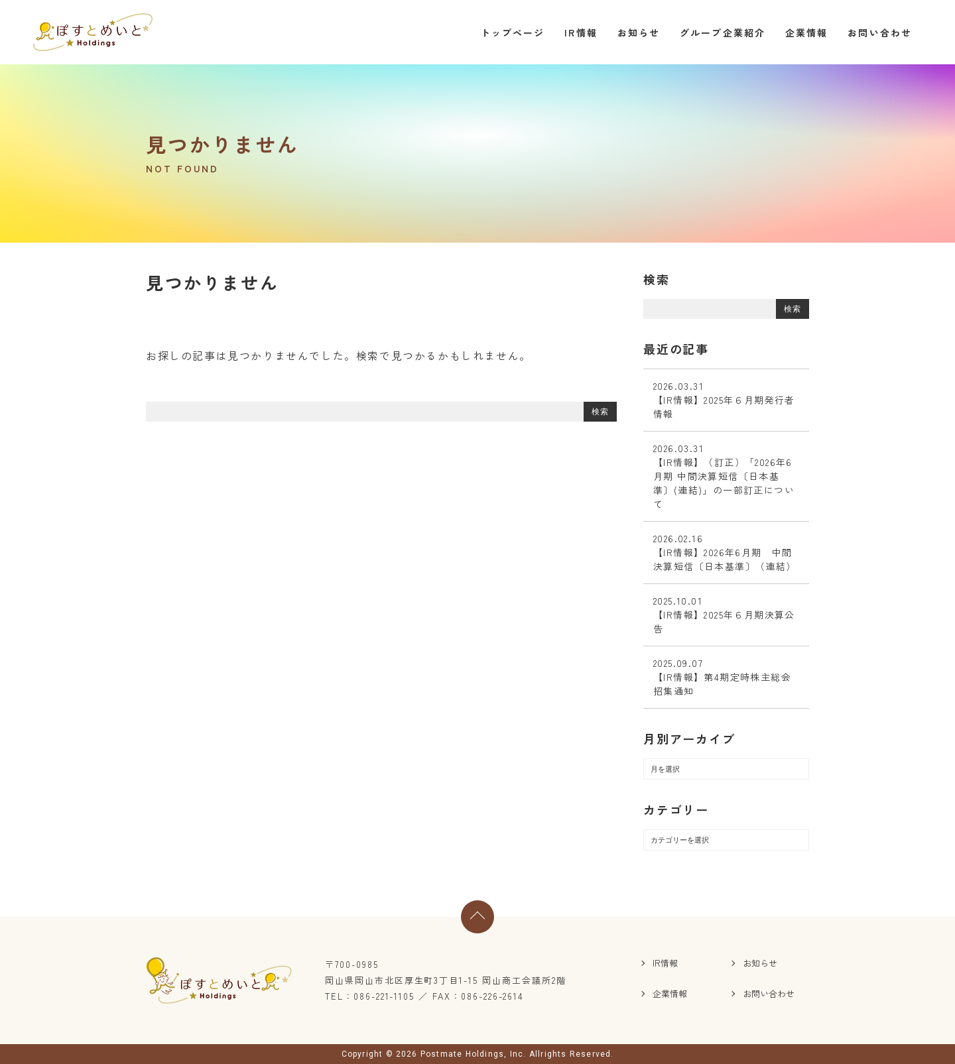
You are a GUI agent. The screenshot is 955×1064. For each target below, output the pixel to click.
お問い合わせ (880, 32)
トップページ (513, 32)
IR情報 (580, 32)
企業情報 (806, 32)
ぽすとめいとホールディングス (93, 32)
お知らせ (638, 32)
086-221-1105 (383, 996)
